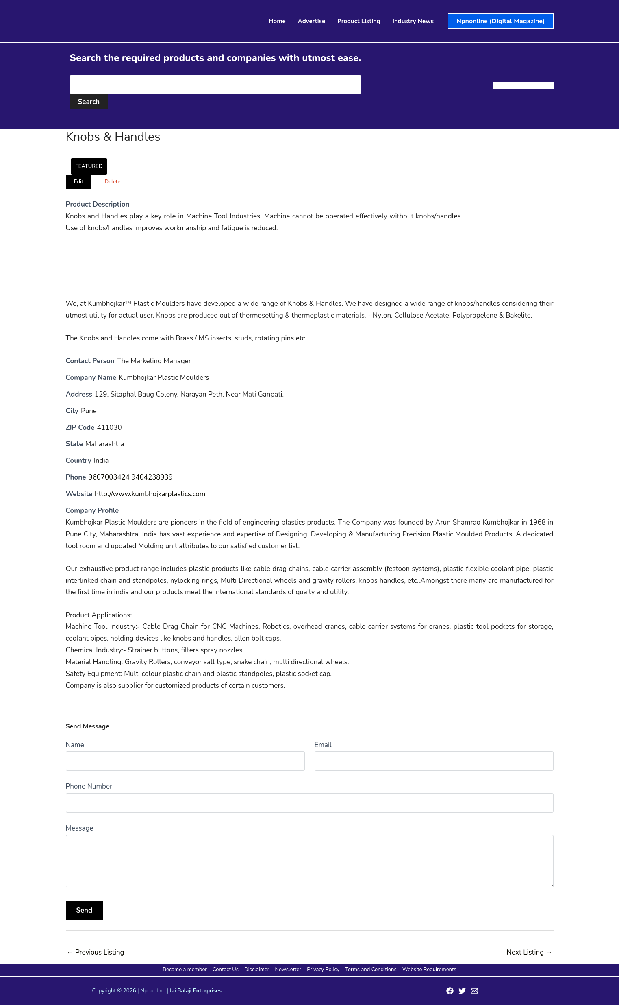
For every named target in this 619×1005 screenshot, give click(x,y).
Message (79, 828)
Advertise (312, 21)
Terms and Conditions (369, 969)
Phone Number (89, 786)
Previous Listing (95, 952)
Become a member (186, 969)
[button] (500, 21)
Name (75, 745)
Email (323, 745)
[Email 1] (474, 990)
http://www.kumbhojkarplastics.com (150, 494)
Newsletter (288, 969)
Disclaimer (257, 969)
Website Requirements (428, 969)
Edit (78, 181)
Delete (112, 181)
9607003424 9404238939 (130, 477)
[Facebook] (450, 990)
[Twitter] (462, 990)
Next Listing (529, 952)
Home (277, 21)
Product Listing (358, 21)
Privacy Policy (322, 969)
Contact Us (226, 969)
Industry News (413, 21)
